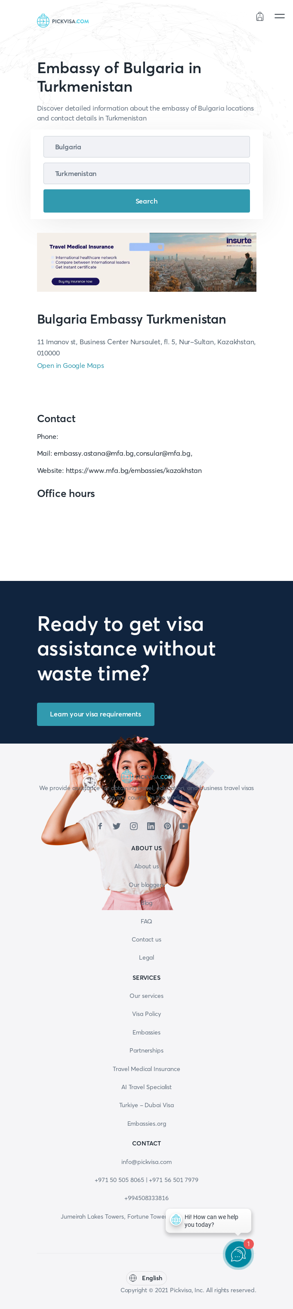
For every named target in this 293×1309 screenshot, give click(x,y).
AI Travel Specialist (146, 1087)
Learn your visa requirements (95, 714)
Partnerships (146, 1050)
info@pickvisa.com (146, 1162)
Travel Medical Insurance (146, 1069)
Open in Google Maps (70, 365)
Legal (146, 957)
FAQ (147, 921)
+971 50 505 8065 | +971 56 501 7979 (146, 1180)
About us (146, 866)
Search (147, 201)
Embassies (146, 1032)
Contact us (146, 939)
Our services (146, 996)
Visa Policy (146, 1014)
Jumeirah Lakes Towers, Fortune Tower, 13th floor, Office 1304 (146, 1216)
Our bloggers (146, 885)
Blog (147, 903)
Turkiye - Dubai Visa (146, 1105)
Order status (229, 17)
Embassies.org (146, 1123)
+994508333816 (146, 1198)
